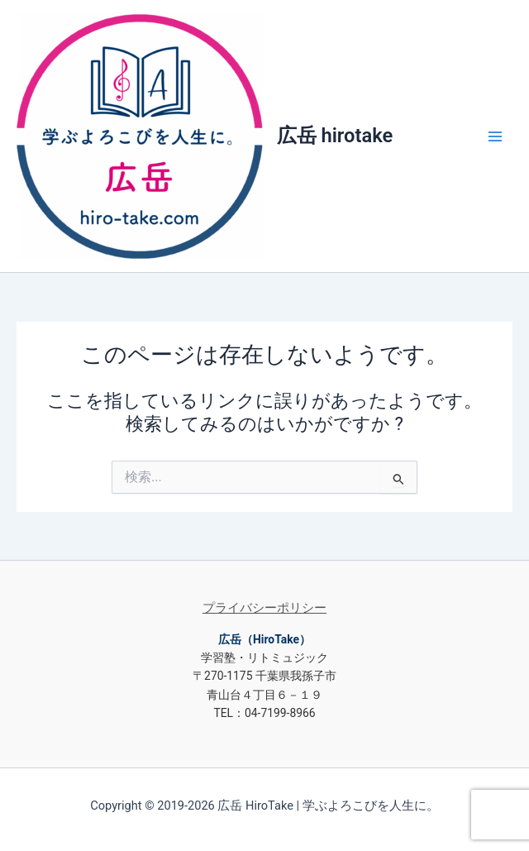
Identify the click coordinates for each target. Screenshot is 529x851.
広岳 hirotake (335, 135)
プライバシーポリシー (264, 607)
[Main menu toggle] (495, 136)
